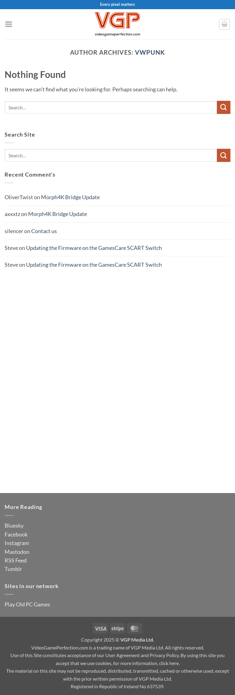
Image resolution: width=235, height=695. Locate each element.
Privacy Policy (164, 655)
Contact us (44, 231)
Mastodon (17, 551)
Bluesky (14, 525)
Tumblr (13, 568)
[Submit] (223, 107)
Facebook (16, 534)
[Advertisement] (117, 372)
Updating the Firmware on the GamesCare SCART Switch (94, 247)
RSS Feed (16, 560)
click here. (169, 663)
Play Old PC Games (27, 604)
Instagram (17, 543)
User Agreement (122, 655)
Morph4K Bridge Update (70, 197)
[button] (9, 24)
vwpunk (150, 52)
